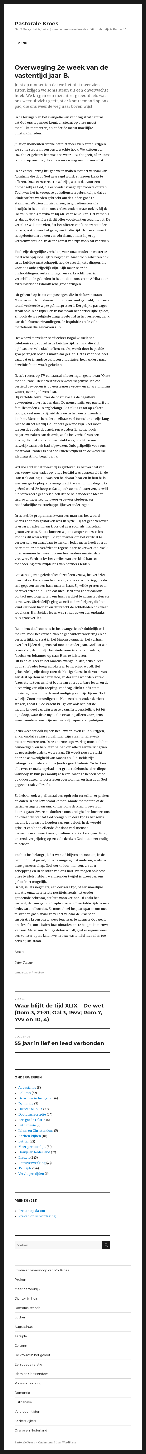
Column (24, 1093)
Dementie (25, 1104)
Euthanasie (27, 1125)
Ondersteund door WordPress (57, 1442)
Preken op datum (31, 1211)
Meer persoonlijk (32, 1147)
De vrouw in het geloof (35, 1098)
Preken (24, 1157)
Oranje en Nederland (34, 1152)
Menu (22, 43)
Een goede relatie (31, 1120)
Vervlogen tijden (31, 1174)
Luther (23, 1141)
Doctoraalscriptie (32, 1114)
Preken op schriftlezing (37, 1216)
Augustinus (27, 1087)
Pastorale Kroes (36, 23)
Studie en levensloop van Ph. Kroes (42, 1270)
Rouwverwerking (32, 1163)
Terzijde (39, 972)
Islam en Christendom (35, 1130)
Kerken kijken (29, 1136)
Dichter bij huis (30, 1109)
